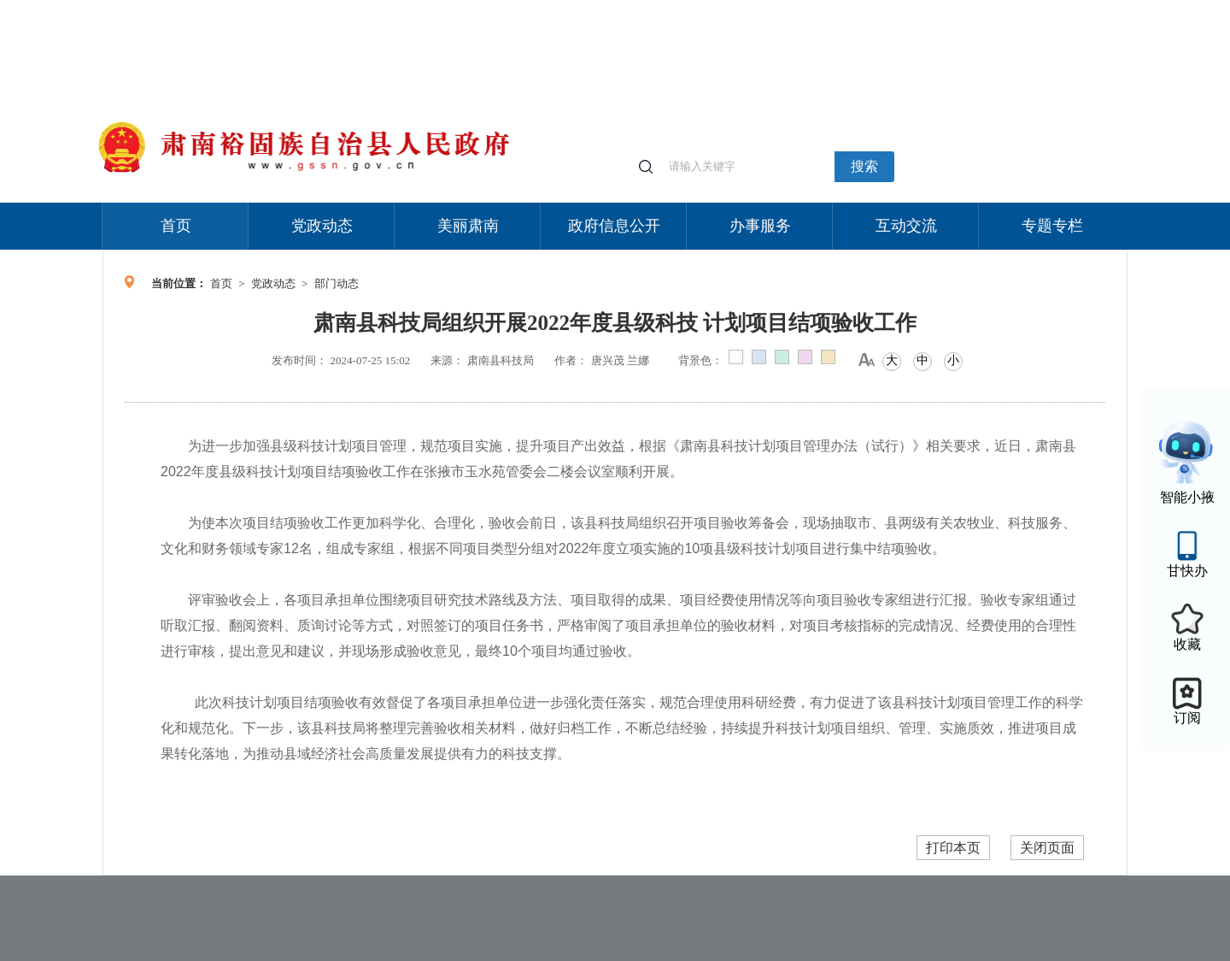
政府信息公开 (614, 225)
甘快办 (1187, 570)
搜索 (864, 166)
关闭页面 (1047, 847)
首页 (176, 225)
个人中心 (854, 9)
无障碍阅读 (1001, 8)
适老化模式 (924, 8)
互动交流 (906, 225)
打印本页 (953, 847)
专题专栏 (1052, 225)
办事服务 (760, 225)
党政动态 (322, 225)
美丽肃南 (468, 225)
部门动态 (336, 283)
